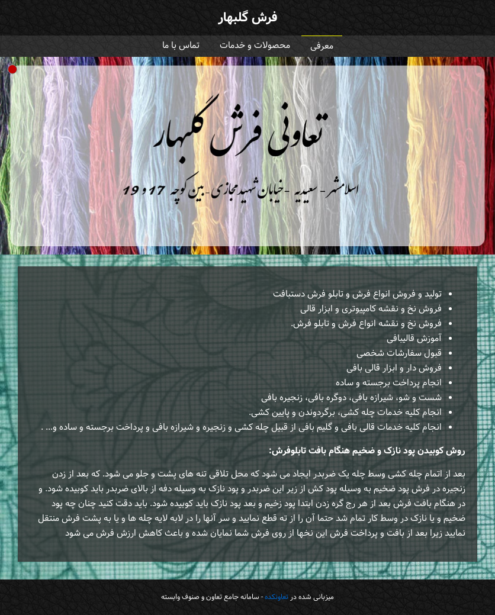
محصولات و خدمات (255, 45)
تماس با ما (181, 45)
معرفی (321, 46)
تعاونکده (276, 597)
